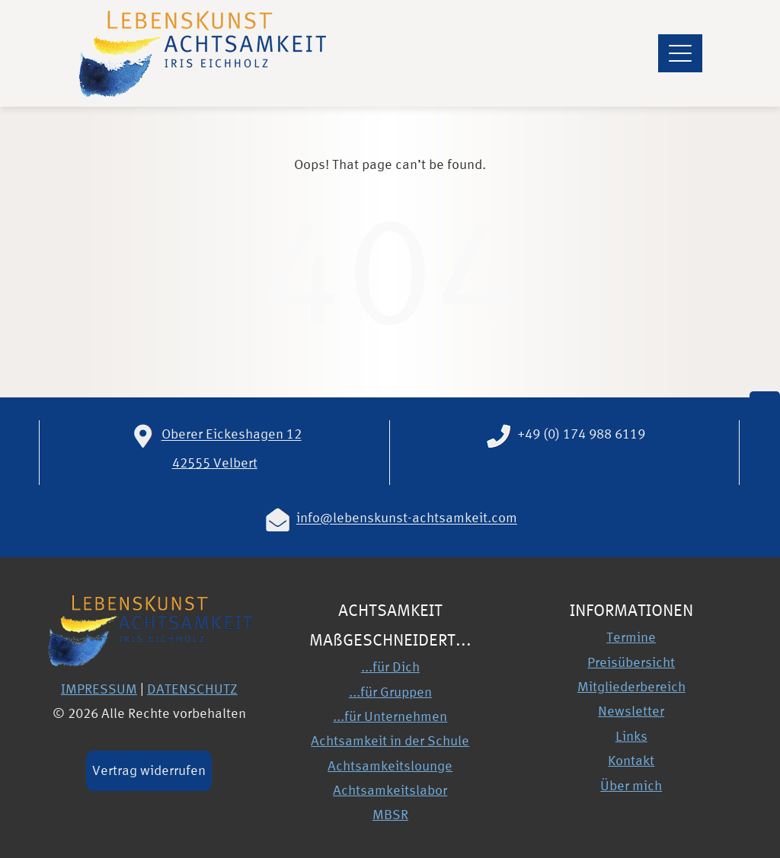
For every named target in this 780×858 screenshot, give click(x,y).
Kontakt (631, 760)
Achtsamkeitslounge (390, 765)
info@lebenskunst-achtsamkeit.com (406, 518)
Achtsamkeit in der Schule (390, 740)
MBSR (390, 814)
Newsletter (631, 711)
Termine (631, 637)
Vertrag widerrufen (149, 770)
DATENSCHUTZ (192, 689)
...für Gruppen (390, 692)
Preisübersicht (631, 662)
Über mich (631, 785)
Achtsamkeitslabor (390, 790)
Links (631, 736)
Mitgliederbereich (631, 686)
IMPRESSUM (99, 689)
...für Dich (390, 667)
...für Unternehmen (390, 716)
